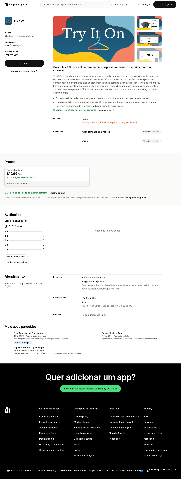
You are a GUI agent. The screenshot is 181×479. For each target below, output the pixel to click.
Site (84, 302)
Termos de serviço (47, 470)
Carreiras (148, 422)
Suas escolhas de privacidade (122, 470)
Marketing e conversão (51, 444)
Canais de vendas (48, 416)
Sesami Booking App (112, 333)
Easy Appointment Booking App (29, 333)
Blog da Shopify (117, 433)
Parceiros (148, 438)
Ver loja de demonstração (24, 71)
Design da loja (46, 438)
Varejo (85, 141)
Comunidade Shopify (120, 427)
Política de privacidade (94, 277)
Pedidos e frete (47, 433)
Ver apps (121, 4)
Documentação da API (121, 422)
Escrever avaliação (16, 256)
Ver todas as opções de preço (131, 197)
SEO (76, 444)
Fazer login (144, 4)
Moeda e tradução (84, 455)
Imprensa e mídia (152, 433)
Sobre (146, 416)
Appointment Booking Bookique (29, 347)
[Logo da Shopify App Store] (17, 4)
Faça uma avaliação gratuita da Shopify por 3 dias (90, 388)
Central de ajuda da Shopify (124, 416)
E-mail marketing (83, 438)
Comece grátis (165, 4)
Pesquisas (114, 438)
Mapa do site (96, 470)
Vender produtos (48, 427)
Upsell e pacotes (83, 433)
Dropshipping (81, 416)
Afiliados (148, 444)
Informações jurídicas (155, 450)
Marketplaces (81, 422)
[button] (46, 338)
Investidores (150, 427)
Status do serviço (152, 455)
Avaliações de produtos (87, 427)
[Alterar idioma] (163, 469)
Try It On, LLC (11, 55)
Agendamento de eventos (96, 132)
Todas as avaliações (17, 262)
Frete (77, 450)
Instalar (24, 63)
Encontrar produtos (49, 422)
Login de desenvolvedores (19, 470)
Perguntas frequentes (93, 281)
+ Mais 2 (149, 55)
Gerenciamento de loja (51, 450)
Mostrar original (105, 110)
